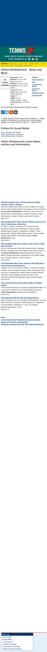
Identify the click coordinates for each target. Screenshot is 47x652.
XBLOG (13, 56)
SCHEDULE (19, 59)
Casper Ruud (23, 63)
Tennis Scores (7, 637)
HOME (7, 56)
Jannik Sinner (28, 65)
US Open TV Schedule (9, 644)
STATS (11, 59)
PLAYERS (21, 56)
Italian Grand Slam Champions (12, 649)
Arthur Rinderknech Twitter (11, 132)
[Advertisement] (23, 23)
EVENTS (29, 56)
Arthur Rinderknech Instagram (12, 134)
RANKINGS (37, 56)
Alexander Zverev (34, 63)
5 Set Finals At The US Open (11, 646)
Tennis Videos (7, 639)
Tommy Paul (9, 65)
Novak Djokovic (12, 63)
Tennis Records (8, 642)
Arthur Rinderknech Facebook (12, 136)
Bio (40, 122)
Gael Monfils (18, 65)
